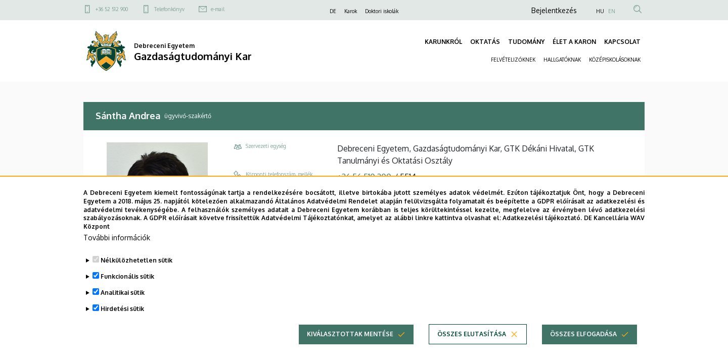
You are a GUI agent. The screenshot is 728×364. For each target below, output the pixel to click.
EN (611, 11)
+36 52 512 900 (112, 9)
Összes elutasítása (471, 334)
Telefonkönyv (169, 9)
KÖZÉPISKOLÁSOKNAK (615, 60)
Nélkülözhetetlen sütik (136, 260)
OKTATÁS (485, 41)
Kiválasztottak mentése (350, 334)
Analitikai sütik (123, 292)
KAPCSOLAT (622, 41)
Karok (350, 11)
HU (600, 11)
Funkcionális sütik (127, 276)
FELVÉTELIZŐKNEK (513, 60)
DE (333, 11)
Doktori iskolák (381, 11)
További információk (116, 237)
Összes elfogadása (583, 334)
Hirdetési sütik (122, 309)
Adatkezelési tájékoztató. (542, 218)
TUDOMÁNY (526, 41)
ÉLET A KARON (574, 41)
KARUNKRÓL (443, 41)
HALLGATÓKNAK (562, 60)
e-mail (217, 9)
